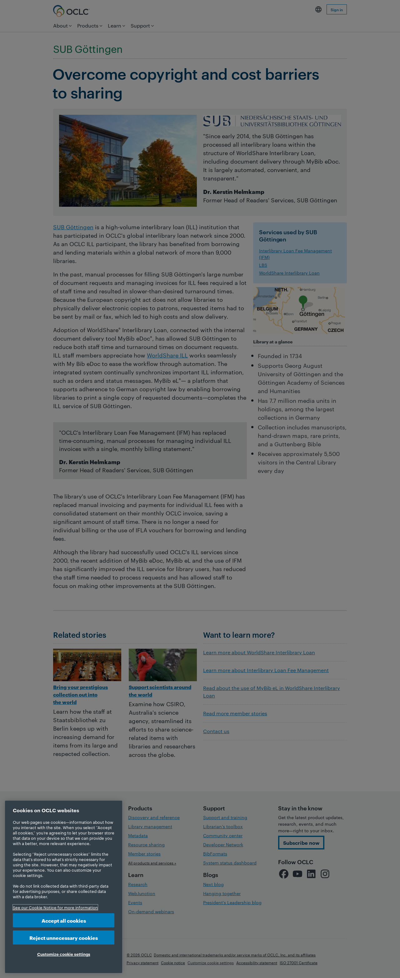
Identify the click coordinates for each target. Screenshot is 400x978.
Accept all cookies (64, 920)
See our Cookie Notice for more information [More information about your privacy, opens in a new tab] (55, 907)
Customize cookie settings (63, 954)
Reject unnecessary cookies (63, 937)
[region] (63, 887)
